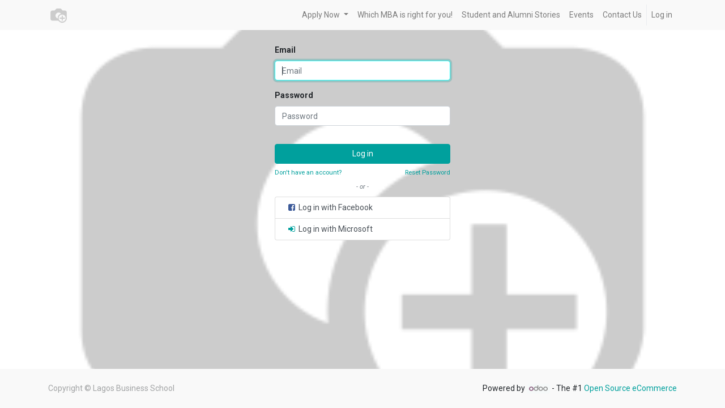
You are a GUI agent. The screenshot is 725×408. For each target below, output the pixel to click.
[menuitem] (405, 15)
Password (294, 95)
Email (285, 49)
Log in (661, 14)
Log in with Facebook (330, 207)
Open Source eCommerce (630, 388)
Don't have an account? (308, 172)
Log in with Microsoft (330, 228)
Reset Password (427, 172)
